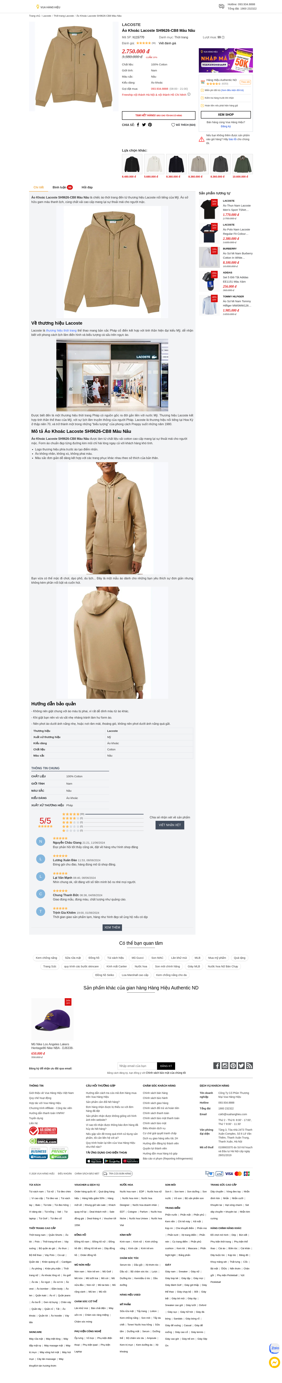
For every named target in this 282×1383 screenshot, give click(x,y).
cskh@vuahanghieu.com (232, 1114)
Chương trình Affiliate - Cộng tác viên (50, 1108)
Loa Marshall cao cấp (135, 975)
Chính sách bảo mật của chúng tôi (166, 1072)
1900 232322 (248, 8)
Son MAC (157, 957)
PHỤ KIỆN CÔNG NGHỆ (87, 1331)
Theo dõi (245, 82)
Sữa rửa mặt (73, 957)
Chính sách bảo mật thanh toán (161, 1118)
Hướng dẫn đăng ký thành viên (161, 1143)
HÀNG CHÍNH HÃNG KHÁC (226, 1228)
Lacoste (47, 15)
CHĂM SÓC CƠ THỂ (85, 1301)
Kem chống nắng (46, 957)
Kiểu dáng (39, 798)
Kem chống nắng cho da (171, 975)
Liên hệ (33, 1123)
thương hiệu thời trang (61, 330)
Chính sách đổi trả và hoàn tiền (161, 1108)
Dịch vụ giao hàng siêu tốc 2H (160, 1138)
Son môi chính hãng (167, 966)
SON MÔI (170, 1184)
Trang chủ (34, 15)
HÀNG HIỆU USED (130, 1294)
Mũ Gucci (137, 957)
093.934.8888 (246, 4)
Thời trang (181, 37)
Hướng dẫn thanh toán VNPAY (47, 1113)
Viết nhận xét (170, 825)
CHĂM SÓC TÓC (129, 1258)
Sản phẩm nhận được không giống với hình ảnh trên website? (111, 1117)
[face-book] (216, 1065)
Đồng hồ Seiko (104, 975)
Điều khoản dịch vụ (154, 1128)
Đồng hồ (94, 957)
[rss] (249, 1065)
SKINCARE (35, 1332)
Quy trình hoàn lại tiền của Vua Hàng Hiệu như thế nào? (110, 1144)
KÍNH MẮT (125, 1234)
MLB (197, 957)
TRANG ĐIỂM (172, 1208)
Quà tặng (239, 957)
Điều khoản (65, 1173)
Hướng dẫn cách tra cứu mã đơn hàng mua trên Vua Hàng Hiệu (111, 1094)
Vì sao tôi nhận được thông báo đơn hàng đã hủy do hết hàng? (112, 1126)
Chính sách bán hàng (155, 1092)
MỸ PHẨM (125, 1304)
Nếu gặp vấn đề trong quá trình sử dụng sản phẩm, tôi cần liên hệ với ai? (112, 1135)
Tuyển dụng (36, 1118)
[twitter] (241, 1065)
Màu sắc (37, 790)
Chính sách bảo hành (155, 1097)
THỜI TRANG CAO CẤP (42, 1228)
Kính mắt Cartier (116, 966)
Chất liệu (38, 776)
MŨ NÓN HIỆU (82, 1264)
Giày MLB (194, 966)
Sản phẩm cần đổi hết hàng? (103, 1101)
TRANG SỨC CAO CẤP (224, 1184)
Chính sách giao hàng (155, 1103)
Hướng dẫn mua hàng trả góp (160, 1153)
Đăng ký (226, 126)
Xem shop (226, 114)
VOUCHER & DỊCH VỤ (87, 1184)
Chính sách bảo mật (154, 1123)
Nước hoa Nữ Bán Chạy (223, 966)
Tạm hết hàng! (158, 115)
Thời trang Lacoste (64, 15)
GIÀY (168, 1264)
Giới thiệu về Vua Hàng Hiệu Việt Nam (51, 1092)
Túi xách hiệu (115, 957)
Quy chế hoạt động (40, 1097)
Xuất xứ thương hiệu (47, 805)
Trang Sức (49, 966)
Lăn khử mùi (179, 957)
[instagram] (225, 1065)
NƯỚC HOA (126, 1184)
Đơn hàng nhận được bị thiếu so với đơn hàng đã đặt (109, 1108)
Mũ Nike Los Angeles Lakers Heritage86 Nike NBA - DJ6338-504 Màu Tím (52, 1046)
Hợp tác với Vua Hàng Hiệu (45, 1103)
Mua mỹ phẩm (217, 957)
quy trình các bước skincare (81, 966)
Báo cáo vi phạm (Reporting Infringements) (168, 1158)
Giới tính (38, 783)
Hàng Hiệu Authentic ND (221, 79)
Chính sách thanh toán (156, 1113)
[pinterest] (233, 1065)
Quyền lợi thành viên (155, 1148)
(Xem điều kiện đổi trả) (232, 90)
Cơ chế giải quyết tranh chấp (159, 1133)
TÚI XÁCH (34, 1184)
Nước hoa (141, 966)
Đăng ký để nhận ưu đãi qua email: (50, 1068)
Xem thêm (112, 927)
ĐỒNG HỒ (80, 1234)
